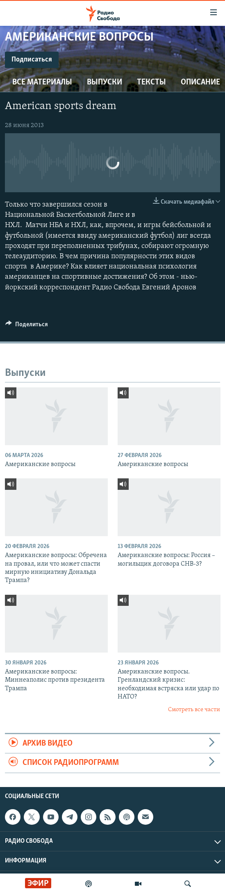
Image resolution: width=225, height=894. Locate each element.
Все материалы (42, 82)
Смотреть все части (194, 710)
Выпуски (104, 82)
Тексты (151, 82)
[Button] (26, 326)
